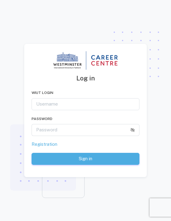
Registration (44, 144)
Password (42, 119)
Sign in (85, 158)
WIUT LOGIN (42, 93)
